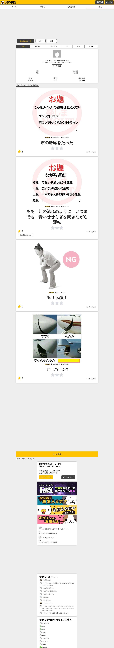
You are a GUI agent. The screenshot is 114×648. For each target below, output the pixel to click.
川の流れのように (25, 235)
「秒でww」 (44, 597)
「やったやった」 (46, 603)
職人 (100, 7)
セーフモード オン (46, 477)
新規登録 (100, 2)
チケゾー (43, 641)
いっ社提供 (44, 623)
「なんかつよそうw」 (47, 594)
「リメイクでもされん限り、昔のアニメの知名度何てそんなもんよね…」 (57, 584)
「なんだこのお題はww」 (48, 591)
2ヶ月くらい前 (91, 152)
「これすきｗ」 (45, 600)
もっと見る (57, 454)
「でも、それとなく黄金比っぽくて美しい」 (54, 613)
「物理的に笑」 (45, 580)
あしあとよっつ (25, 41)
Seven (43, 644)
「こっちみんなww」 (47, 588)
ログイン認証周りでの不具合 (57, 541)
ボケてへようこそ (68, 477)
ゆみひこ (43, 632)
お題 (51, 41)
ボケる (42, 7)
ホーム (14, 7)
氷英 (42, 626)
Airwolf (43, 635)
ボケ (40, 41)
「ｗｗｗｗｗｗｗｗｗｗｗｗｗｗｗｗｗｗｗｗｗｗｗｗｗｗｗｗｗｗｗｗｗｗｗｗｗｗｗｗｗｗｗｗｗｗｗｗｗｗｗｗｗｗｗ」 (57, 608)
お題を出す (71, 7)
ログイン (109, 2)
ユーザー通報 (57, 66)
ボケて (18, 459)
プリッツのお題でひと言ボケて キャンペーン (57, 528)
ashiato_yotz (31, 459)
